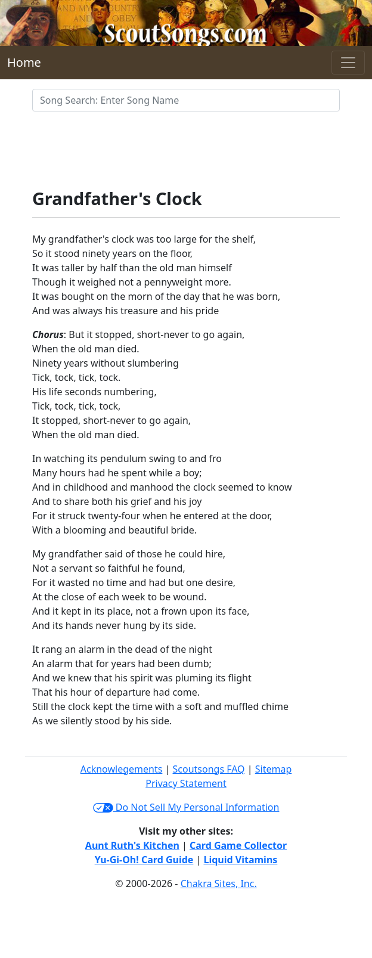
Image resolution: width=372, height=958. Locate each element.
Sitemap (273, 769)
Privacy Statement (186, 783)
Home (24, 62)
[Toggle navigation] (348, 63)
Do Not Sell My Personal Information (186, 807)
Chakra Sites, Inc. (219, 883)
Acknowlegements (121, 769)
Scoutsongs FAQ (209, 769)
